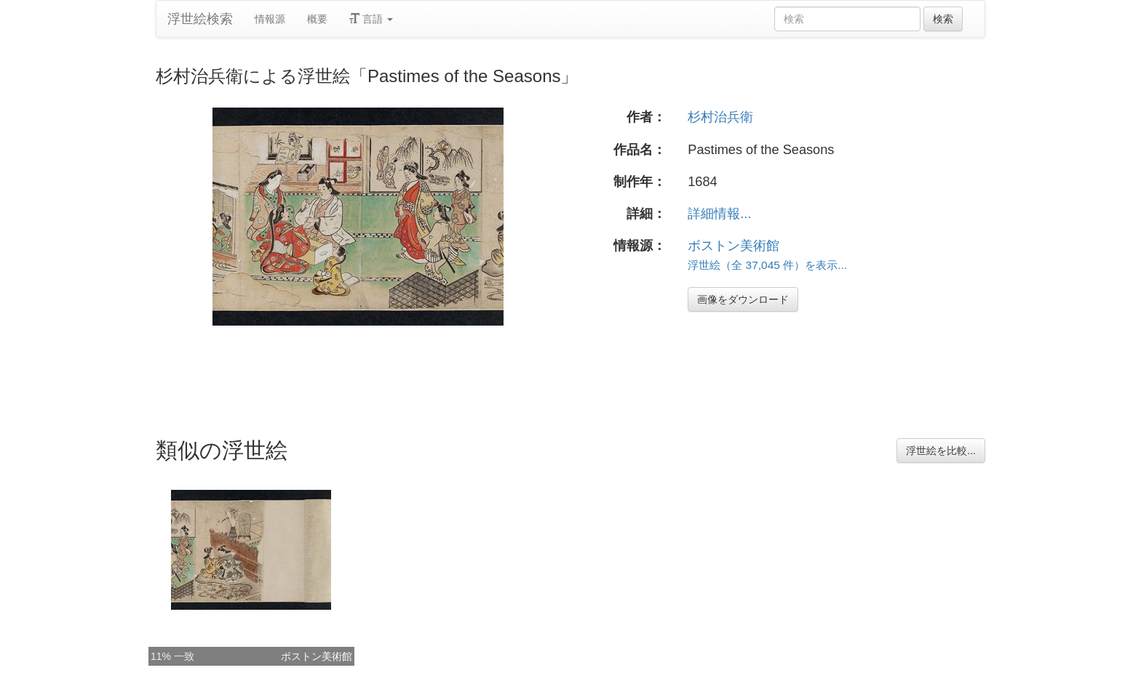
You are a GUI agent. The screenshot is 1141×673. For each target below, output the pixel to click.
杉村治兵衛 (720, 117)
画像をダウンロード (743, 299)
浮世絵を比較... (941, 450)
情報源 (270, 19)
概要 (317, 19)
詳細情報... (719, 213)
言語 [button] (371, 19)
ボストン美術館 (733, 245)
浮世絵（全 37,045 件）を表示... (767, 265)
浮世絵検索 (200, 19)
